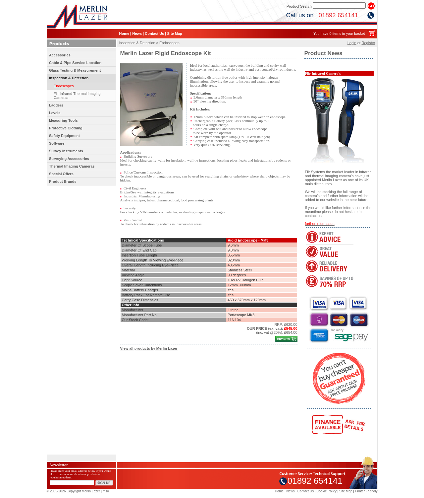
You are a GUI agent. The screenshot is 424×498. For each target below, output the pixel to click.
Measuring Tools (63, 120)
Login (351, 43)
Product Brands (63, 181)
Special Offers (61, 174)
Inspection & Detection (68, 78)
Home (124, 34)
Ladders (56, 105)
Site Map (174, 34)
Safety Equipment (64, 136)
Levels (54, 113)
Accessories (60, 55)
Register (368, 43)
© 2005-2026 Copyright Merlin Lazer (73, 491)
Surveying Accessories (69, 159)
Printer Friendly (366, 491)
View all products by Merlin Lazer (149, 348)
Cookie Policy (326, 491)
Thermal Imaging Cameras (72, 166)
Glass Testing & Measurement (75, 70)
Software (56, 143)
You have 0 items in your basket (339, 34)
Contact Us (154, 34)
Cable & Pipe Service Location (75, 63)
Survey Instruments (66, 151)
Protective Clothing (65, 128)
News (137, 34)
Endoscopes (64, 86)
